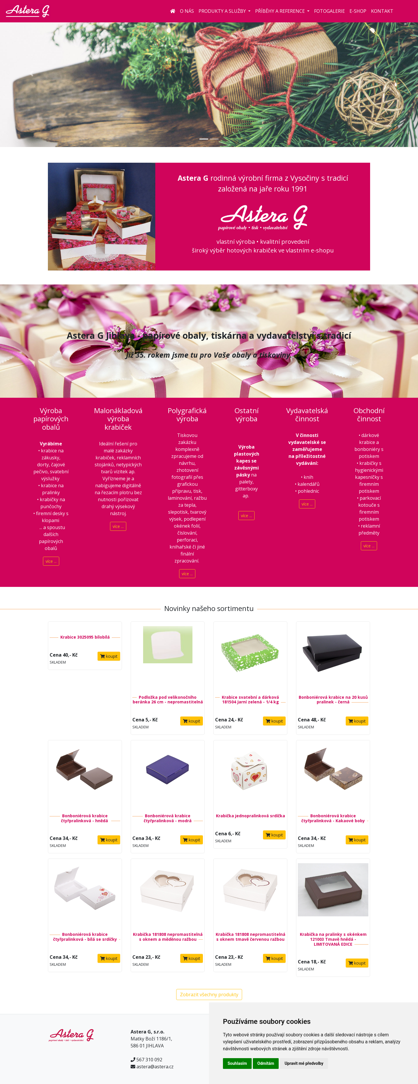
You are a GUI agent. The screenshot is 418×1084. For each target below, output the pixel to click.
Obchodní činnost (369, 415)
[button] (31, 73)
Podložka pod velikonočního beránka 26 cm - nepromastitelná (168, 699)
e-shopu (322, 250)
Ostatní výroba (247, 415)
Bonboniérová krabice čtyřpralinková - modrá (168, 818)
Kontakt (382, 11)
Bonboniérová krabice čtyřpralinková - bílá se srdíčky (85, 936)
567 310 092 (149, 1059)
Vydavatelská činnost (307, 415)
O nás (187, 11)
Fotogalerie (329, 11)
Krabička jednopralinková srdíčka (250, 815)
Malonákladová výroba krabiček (118, 419)
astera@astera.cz (155, 1066)
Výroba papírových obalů (51, 419)
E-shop (357, 11)
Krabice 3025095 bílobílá (85, 637)
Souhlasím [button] (237, 1063)
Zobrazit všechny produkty (209, 994)
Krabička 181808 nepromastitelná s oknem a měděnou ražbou (168, 936)
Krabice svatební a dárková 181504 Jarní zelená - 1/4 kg (250, 699)
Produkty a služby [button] (223, 11)
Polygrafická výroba (187, 415)
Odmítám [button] (265, 1063)
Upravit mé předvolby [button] (303, 1063)
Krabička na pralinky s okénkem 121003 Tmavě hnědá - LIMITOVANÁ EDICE (333, 939)
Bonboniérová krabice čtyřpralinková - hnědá (85, 818)
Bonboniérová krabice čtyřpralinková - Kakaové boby (333, 818)
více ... (51, 561)
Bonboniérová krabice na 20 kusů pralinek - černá (333, 699)
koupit (109, 656)
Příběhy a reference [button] (280, 11)
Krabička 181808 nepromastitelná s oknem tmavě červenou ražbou (250, 936)
